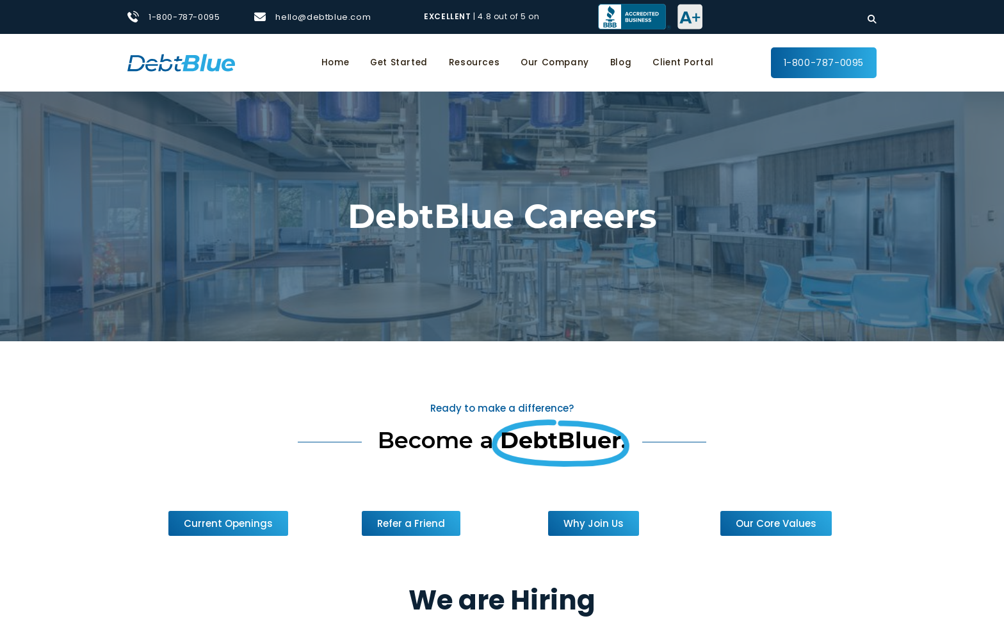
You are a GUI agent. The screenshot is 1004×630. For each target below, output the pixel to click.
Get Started (399, 62)
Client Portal (683, 62)
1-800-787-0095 (184, 17)
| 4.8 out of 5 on (483, 16)
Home (335, 62)
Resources (474, 62)
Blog (620, 62)
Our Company (555, 62)
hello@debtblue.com (323, 17)
